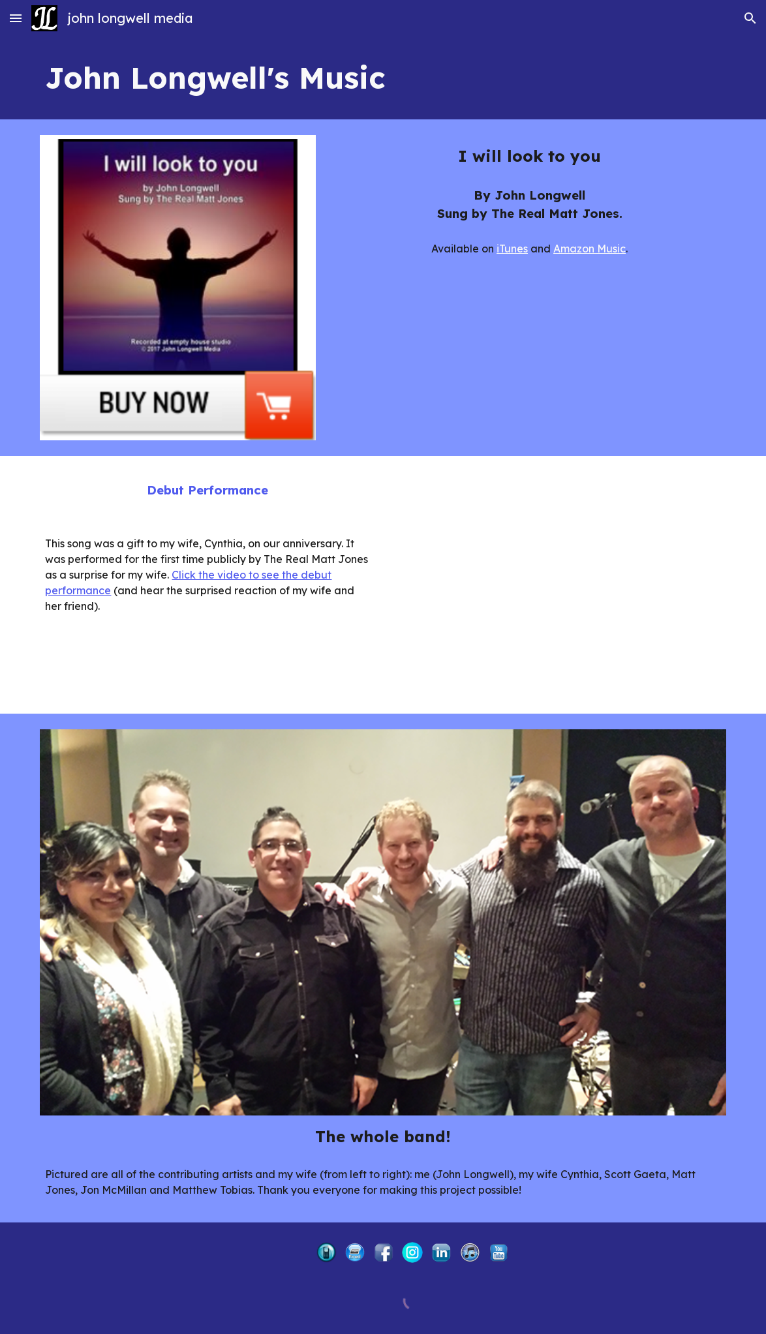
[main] (383, 78)
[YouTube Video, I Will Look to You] (558, 585)
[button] (15, 18)
